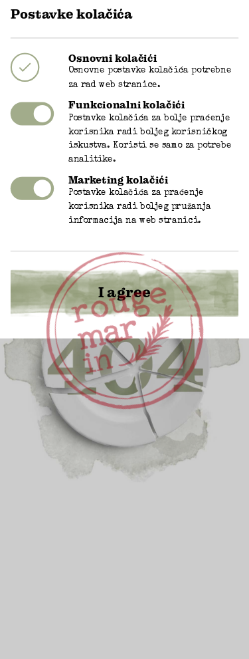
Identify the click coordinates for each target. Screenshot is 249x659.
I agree (124, 276)
